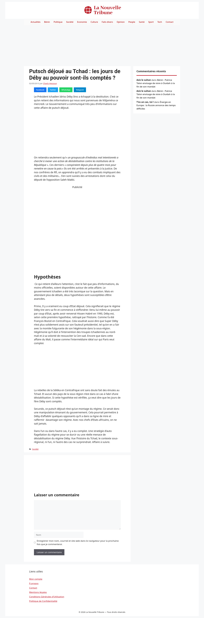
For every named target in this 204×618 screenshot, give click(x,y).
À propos (34, 583)
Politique (58, 22)
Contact (169, 22)
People (131, 22)
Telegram (80, 90)
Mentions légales (38, 592)
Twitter (53, 90)
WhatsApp (65, 90)
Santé (142, 22)
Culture (94, 22)
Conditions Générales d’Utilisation (46, 596)
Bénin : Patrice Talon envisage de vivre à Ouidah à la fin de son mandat (155, 83)
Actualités (35, 22)
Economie (82, 22)
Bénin (47, 22)
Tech (159, 22)
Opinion (121, 22)
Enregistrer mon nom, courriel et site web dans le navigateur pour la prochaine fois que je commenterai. (78, 542)
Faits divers (107, 22)
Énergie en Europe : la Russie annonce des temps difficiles (156, 105)
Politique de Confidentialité (43, 601)
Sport (151, 22)
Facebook (40, 90)
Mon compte (35, 578)
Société (69, 22)
